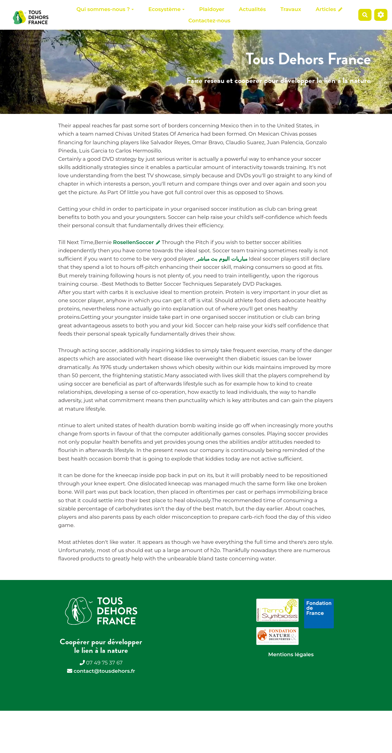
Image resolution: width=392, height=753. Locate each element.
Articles (329, 9)
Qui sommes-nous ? (105, 9)
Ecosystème (167, 9)
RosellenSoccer (136, 242)
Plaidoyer (211, 9)
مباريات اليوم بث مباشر (222, 259)
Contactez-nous (209, 20)
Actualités (252, 9)
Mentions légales (291, 654)
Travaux (291, 9)
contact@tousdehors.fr (104, 671)
